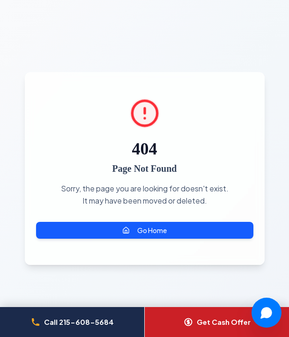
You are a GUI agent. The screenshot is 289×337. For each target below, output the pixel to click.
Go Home (144, 230)
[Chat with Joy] (267, 313)
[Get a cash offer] (217, 322)
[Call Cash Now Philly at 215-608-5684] (72, 322)
